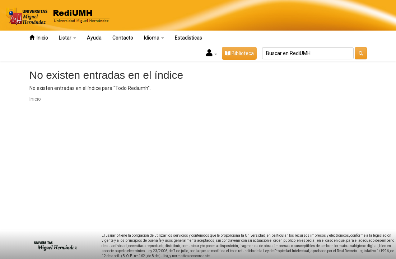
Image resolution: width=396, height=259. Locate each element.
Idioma (154, 38)
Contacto (122, 38)
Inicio (38, 38)
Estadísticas (188, 38)
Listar (67, 38)
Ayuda (94, 38)
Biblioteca (239, 53)
